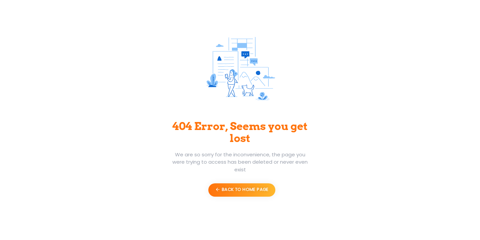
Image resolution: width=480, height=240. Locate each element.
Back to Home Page (241, 189)
